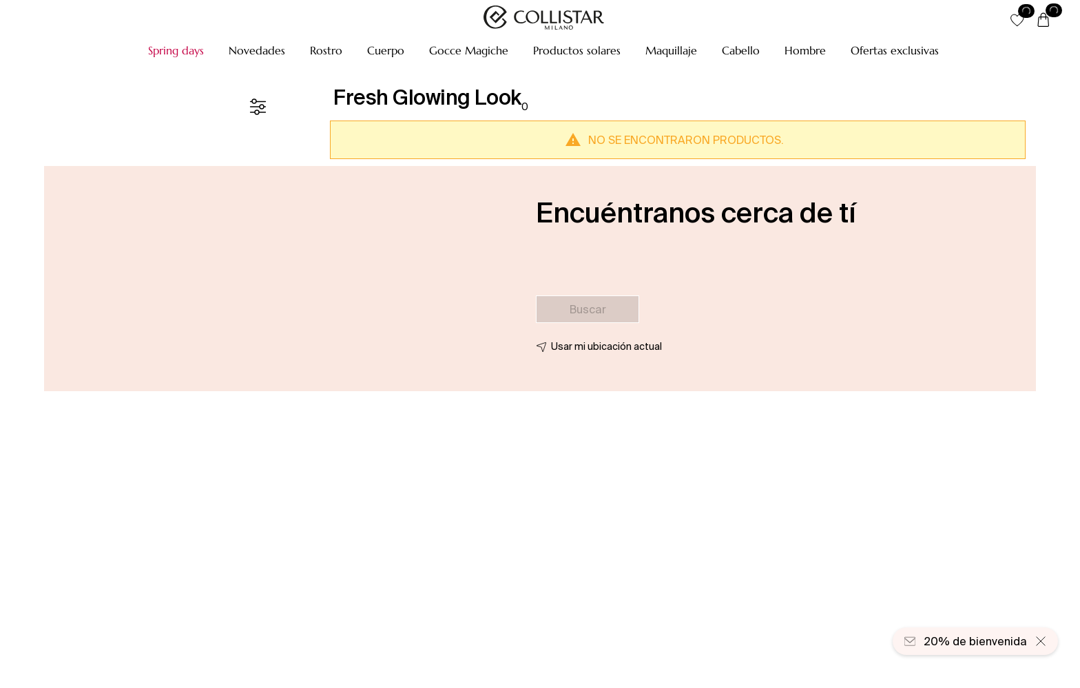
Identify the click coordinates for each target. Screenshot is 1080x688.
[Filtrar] (257, 106)
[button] (176, 50)
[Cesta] (1043, 20)
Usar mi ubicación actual (606, 346)
